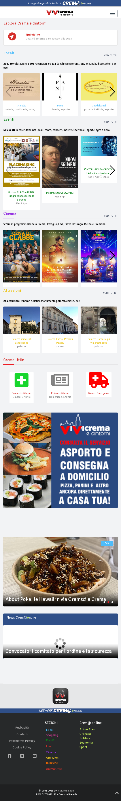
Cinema (51, 752)
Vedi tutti (110, 55)
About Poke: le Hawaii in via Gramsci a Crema (56, 599)
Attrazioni (52, 758)
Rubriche (52, 763)
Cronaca (85, 734)
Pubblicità (22, 728)
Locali (50, 730)
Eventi (50, 740)
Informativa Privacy (22, 741)
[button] (112, 92)
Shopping (52, 735)
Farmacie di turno (21, 393)
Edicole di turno (60, 393)
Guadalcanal (99, 105)
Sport (83, 747)
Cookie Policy (22, 748)
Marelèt (21, 105)
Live (48, 746)
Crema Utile (54, 769)
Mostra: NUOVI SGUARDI (60, 193)
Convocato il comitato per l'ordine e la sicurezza (59, 651)
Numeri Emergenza (98, 393)
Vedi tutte (110, 293)
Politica (84, 738)
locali (107, 543)
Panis (60, 105)
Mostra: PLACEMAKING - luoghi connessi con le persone (21, 196)
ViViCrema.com (65, 791)
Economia (86, 743)
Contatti (22, 734)
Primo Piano (87, 729)
